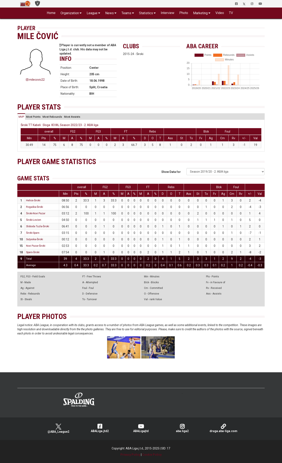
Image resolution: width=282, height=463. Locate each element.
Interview (167, 13)
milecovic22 (35, 79)
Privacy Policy (130, 454)
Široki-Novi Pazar (35, 213)
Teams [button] (126, 13)
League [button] (92, 13)
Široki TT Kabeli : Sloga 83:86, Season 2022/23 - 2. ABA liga (59, 125)
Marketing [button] (200, 13)
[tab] (21, 116)
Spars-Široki (32, 252)
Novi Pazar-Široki (35, 245)
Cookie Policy (152, 454)
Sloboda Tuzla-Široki (37, 226)
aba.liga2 (182, 428)
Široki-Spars (32, 232)
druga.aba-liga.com (223, 428)
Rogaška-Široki (34, 206)
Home (51, 13)
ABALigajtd (141, 428)
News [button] (109, 13)
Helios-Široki (33, 200)
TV (231, 13)
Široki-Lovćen (33, 219)
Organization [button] (70, 13)
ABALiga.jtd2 (99, 428)
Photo (183, 13)
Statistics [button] (146, 13)
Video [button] (219, 13)
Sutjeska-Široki (34, 239)
